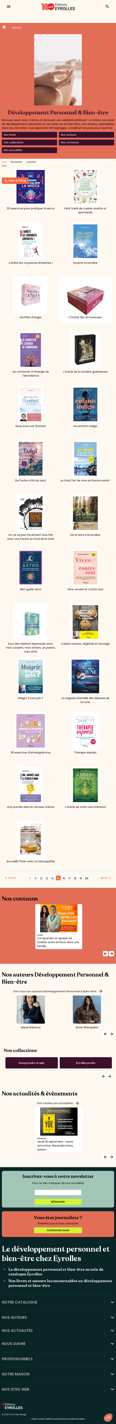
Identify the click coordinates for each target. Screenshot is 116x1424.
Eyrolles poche (85, 1063)
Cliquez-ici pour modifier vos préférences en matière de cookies (58, 1419)
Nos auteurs (68, 135)
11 (35, 878)
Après (104, 878)
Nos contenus (70, 142)
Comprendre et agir (31, 1063)
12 (41, 878)
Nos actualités (13, 150)
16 (64, 878)
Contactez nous (58, 1230)
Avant (12, 878)
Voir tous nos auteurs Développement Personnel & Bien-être (58, 991)
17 (69, 878)
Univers (16, 27)
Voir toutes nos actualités (58, 1103)
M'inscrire (58, 1202)
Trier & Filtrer (17, 181)
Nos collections (13, 142)
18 (75, 878)
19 (81, 878)
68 (86, 878)
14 (52, 878)
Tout (4, 162)
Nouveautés (16, 162)
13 (47, 878)
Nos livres (10, 135)
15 (58, 878)
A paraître (31, 162)
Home (4, 27)
